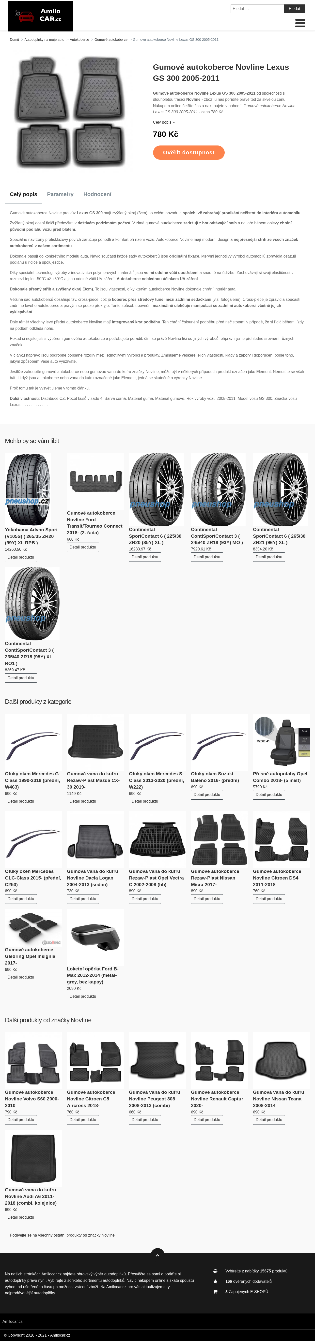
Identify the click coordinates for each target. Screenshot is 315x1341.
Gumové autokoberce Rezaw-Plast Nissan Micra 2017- (215, 878)
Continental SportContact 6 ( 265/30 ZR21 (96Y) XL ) (279, 536)
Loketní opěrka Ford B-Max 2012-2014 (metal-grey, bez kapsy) (93, 975)
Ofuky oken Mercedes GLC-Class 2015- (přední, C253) (33, 878)
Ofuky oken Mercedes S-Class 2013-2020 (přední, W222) (156, 780)
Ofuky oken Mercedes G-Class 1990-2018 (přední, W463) (32, 780)
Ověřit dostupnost (189, 152)
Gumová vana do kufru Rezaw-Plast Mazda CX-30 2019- (93, 780)
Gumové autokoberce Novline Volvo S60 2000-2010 (32, 1099)
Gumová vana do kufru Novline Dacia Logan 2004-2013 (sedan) (92, 878)
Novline (81, 1020)
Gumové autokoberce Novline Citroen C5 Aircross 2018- (91, 1099)
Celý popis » (164, 122)
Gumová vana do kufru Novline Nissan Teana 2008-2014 (278, 1099)
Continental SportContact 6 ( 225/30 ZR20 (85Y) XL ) (155, 536)
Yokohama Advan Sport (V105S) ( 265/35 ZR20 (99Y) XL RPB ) (31, 536)
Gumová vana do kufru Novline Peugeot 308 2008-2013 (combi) (154, 1099)
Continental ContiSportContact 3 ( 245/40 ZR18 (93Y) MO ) (217, 536)
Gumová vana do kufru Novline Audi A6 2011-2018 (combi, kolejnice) (31, 1196)
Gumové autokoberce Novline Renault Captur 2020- (217, 1099)
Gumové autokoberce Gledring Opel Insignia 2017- (30, 956)
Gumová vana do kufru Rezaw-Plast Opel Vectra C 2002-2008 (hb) (156, 878)
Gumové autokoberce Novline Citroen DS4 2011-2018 (277, 878)
